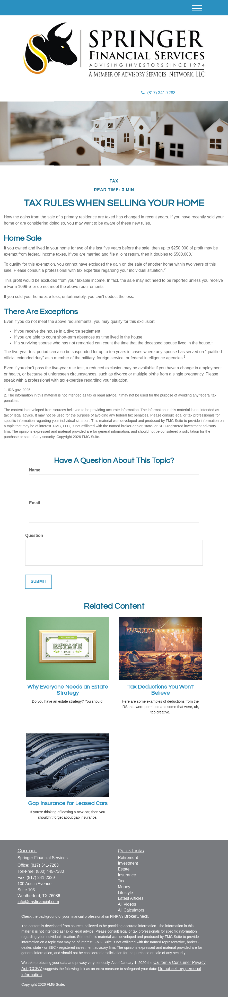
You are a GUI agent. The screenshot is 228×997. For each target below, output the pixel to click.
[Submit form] (38, 582)
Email (34, 503)
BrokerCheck (136, 916)
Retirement (128, 857)
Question (34, 535)
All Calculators (131, 910)
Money (124, 887)
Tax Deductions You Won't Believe (160, 690)
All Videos (127, 904)
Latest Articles (131, 898)
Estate (123, 869)
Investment (128, 863)
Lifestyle (125, 892)
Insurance (127, 875)
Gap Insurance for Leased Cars (68, 803)
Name (34, 470)
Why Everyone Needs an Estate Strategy (67, 690)
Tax (121, 881)
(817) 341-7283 (158, 93)
